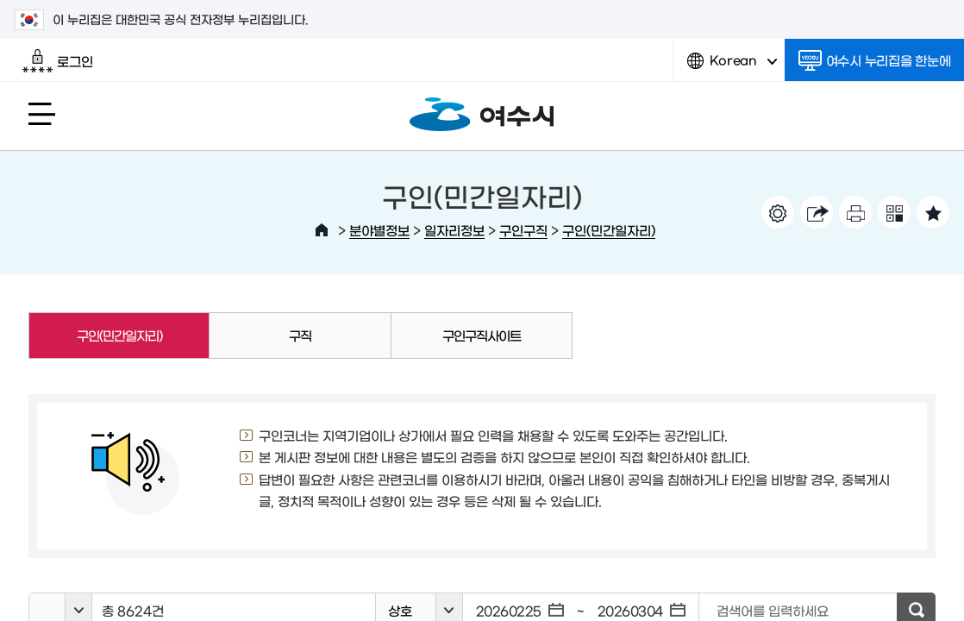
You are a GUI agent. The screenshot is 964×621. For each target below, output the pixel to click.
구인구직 (523, 229)
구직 (300, 335)
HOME (322, 230)
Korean (732, 67)
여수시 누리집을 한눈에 (874, 60)
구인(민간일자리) (608, 229)
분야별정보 (379, 229)
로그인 (57, 61)
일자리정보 (454, 229)
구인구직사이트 (481, 335)
